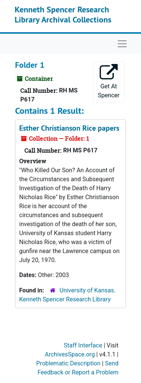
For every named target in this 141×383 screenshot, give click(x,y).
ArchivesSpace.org (70, 354)
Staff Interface (83, 345)
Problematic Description (68, 363)
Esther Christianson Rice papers (69, 128)
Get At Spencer (109, 81)
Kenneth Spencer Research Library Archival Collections (63, 14)
